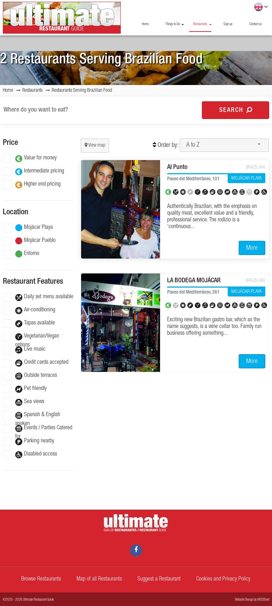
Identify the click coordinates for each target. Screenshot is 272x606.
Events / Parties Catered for (37, 428)
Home (145, 24)
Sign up (227, 24)
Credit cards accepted (35, 362)
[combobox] (224, 145)
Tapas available (29, 323)
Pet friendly (25, 389)
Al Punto (177, 167)
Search (235, 110)
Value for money (30, 158)
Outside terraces (30, 376)
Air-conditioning (29, 310)
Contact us (255, 24)
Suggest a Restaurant (159, 579)
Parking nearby (28, 441)
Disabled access (30, 454)
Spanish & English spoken (31, 415)
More (252, 248)
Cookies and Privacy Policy (223, 579)
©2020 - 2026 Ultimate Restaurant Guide (28, 600)
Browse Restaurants (41, 579)
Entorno (21, 254)
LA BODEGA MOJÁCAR (194, 281)
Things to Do (174, 24)
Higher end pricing (32, 184)
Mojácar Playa (28, 227)
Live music (24, 349)
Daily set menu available (38, 297)
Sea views (23, 402)
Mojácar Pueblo (29, 241)
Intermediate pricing (33, 171)
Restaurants (202, 24)
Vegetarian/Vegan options (31, 336)
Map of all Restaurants (99, 579)
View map (95, 145)
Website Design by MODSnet (252, 600)
